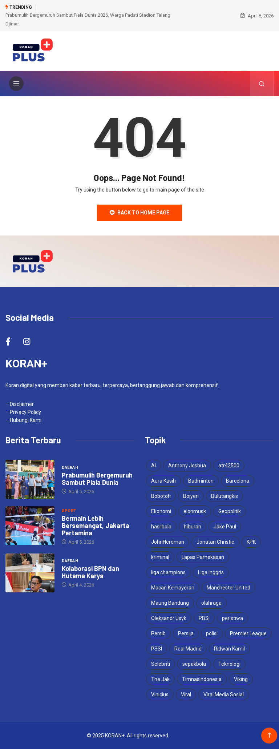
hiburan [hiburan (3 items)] (192, 526)
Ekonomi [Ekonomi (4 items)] (161, 511)
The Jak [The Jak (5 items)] (160, 679)
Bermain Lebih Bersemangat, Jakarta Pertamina (95, 525)
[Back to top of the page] (269, 735)
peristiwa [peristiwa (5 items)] (232, 618)
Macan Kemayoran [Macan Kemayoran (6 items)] (172, 588)
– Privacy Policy (23, 412)
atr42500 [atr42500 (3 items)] (228, 465)
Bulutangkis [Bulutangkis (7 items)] (224, 496)
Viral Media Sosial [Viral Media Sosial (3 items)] (223, 694)
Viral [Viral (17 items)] (186, 694)
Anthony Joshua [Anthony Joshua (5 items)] (187, 465)
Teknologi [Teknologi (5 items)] (229, 664)
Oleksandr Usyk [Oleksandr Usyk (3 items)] (168, 618)
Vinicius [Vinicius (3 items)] (160, 694)
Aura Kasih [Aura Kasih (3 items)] (163, 481)
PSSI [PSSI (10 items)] (156, 649)
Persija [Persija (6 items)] (186, 633)
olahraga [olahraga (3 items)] (211, 603)
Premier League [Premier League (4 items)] (248, 633)
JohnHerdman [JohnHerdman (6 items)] (167, 542)
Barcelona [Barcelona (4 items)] (237, 481)
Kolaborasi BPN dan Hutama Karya (90, 572)
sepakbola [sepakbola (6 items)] (194, 664)
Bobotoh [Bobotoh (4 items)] (161, 496)
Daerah (70, 467)
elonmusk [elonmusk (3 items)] (194, 511)
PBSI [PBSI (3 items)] (204, 618)
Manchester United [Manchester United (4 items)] (228, 588)
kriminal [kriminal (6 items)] (160, 557)
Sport (69, 510)
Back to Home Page (139, 213)
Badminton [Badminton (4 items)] (201, 481)
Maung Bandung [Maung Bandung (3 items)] (170, 603)
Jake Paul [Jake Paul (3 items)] (225, 526)
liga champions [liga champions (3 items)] (168, 572)
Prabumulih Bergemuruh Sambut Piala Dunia (97, 478)
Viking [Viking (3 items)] (241, 679)
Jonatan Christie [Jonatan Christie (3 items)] (215, 542)
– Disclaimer (19, 404)
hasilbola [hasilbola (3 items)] (161, 526)
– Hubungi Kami (23, 420)
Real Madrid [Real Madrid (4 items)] (188, 649)
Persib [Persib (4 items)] (158, 633)
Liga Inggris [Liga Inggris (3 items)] (211, 572)
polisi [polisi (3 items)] (212, 633)
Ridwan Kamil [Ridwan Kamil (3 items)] (229, 649)
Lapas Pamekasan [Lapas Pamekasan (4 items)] (203, 557)
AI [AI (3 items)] (153, 465)
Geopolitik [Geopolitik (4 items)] (229, 511)
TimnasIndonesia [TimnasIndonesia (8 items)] (202, 679)
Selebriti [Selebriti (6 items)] (160, 664)
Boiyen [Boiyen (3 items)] (191, 496)
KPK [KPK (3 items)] (251, 542)
